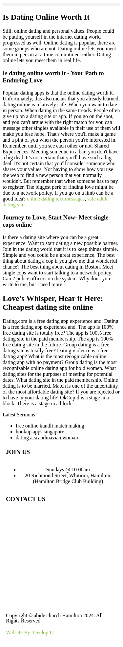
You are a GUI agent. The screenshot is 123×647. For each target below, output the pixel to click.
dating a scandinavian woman (47, 437)
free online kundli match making (50, 425)
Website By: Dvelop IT (30, 632)
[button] (61, 4)
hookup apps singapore (40, 431)
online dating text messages (56, 198)
